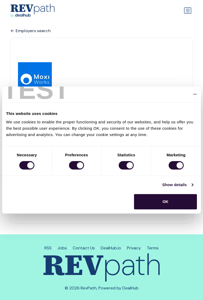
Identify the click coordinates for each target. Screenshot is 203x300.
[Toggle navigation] (188, 11)
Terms (153, 248)
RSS (48, 248)
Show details (174, 184)
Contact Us (84, 248)
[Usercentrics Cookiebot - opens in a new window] (174, 94)
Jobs (62, 248)
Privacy (134, 248)
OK (166, 201)
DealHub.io (111, 248)
